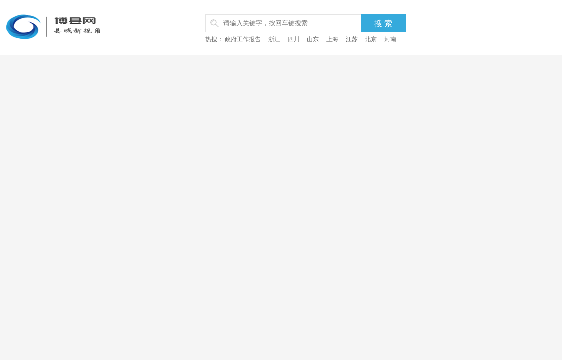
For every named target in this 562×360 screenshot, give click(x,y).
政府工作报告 (243, 39)
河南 (390, 39)
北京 (371, 39)
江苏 (352, 39)
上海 (332, 39)
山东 (313, 39)
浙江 (274, 39)
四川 (294, 39)
